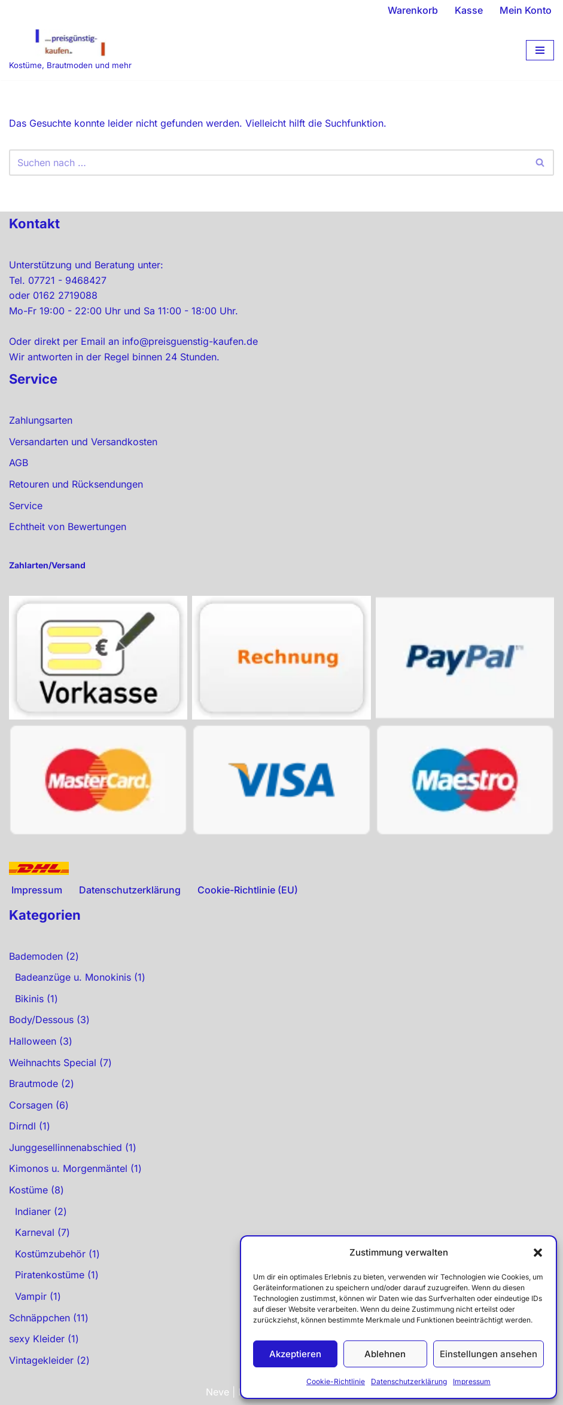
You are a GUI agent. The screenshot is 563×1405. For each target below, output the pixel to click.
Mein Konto (526, 10)
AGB (18, 463)
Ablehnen (385, 1354)
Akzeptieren (295, 1354)
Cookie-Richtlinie (335, 1381)
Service (25, 506)
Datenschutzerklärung (409, 1381)
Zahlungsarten (40, 420)
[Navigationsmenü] (540, 50)
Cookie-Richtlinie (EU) (247, 890)
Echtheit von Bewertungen (67, 526)
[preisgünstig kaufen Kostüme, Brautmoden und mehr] (70, 50)
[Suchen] (268, 162)
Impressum (472, 1381)
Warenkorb (413, 10)
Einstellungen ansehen (488, 1354)
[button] (538, 1253)
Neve (217, 1392)
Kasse (469, 10)
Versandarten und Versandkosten (83, 442)
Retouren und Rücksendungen (76, 484)
